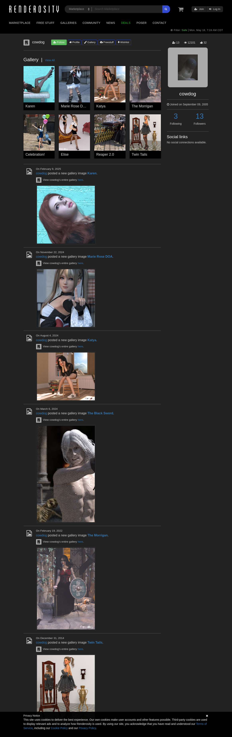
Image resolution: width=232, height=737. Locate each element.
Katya (101, 106)
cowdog (41, 173)
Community (92, 22)
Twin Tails (139, 154)
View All (50, 60)
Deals (126, 22)
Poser (141, 22)
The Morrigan (142, 106)
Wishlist (123, 42)
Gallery (90, 42)
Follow (59, 42)
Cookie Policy (59, 728)
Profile (74, 42)
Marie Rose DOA (74, 106)
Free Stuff (45, 22)
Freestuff (107, 42)
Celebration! (35, 154)
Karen (30, 106)
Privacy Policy (87, 728)
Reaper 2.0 (105, 154)
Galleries (68, 22)
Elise (65, 154)
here (80, 179)
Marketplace (19, 22)
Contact (159, 22)
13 (200, 116)
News (110, 22)
